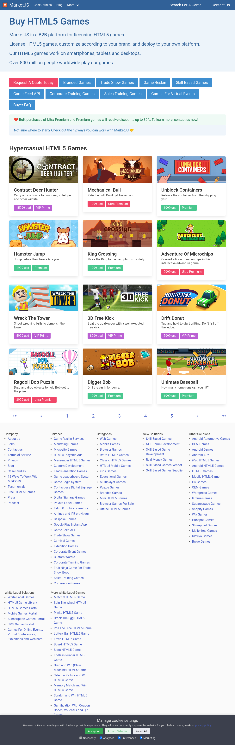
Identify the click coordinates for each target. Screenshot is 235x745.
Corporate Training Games (72, 93)
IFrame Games (202, 498)
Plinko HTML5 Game (68, 613)
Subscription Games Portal (26, 619)
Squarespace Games (206, 503)
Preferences (127, 738)
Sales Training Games (123, 93)
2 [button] (93, 416)
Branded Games (77, 82)
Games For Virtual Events (173, 93)
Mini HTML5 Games (113, 498)
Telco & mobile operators (71, 508)
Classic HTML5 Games (115, 460)
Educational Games (113, 476)
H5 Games (199, 482)
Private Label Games (68, 503)
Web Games (108, 439)
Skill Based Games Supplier (164, 470)
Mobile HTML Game (206, 476)
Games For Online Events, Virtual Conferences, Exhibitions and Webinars (25, 634)
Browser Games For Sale (117, 503)
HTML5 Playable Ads (68, 455)
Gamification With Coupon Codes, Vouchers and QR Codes (72, 710)
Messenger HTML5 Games (72, 460)
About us (14, 439)
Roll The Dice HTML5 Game (73, 628)
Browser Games (111, 449)
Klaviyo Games (202, 536)
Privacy (13, 460)
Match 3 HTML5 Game (69, 597)
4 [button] (145, 416)
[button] (14, 416)
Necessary (87, 738)
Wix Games (199, 514)
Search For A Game (185, 5)
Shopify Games (202, 509)
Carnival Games (65, 541)
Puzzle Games (110, 487)
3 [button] (119, 416)
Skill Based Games (192, 82)
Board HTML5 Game (68, 644)
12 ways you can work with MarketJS (101, 130)
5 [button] (171, 416)
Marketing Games (66, 444)
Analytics (107, 738)
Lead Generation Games (70, 471)
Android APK (200, 455)
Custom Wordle (64, 557)
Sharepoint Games (204, 525)
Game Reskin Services (69, 439)
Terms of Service (19, 455)
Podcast (13, 503)
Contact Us (221, 5)
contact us (182, 120)
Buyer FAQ (22, 105)
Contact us (15, 449)
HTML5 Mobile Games (115, 466)
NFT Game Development (162, 444)
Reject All (141, 731)
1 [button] (67, 416)
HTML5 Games (202, 471)
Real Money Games (159, 459)
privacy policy (203, 725)
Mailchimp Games (204, 531)
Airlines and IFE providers (71, 514)
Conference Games (67, 583)
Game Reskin (155, 82)
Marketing (148, 738)
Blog (59, 5)
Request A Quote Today (33, 82)
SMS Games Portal (21, 624)
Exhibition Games (66, 546)
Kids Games (108, 471)
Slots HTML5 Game (67, 650)
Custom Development (68, 466)
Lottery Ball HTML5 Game (71, 633)
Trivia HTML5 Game (67, 639)
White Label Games (21, 597)
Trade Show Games (117, 82)
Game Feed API (26, 93)
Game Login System (68, 482)
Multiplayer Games (113, 482)
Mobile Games (110, 444)
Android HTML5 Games (208, 466)
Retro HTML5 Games (114, 455)
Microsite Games (65, 449)
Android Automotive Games (211, 439)
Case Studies (43, 5)
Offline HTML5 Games (115, 509)
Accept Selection (118, 731)
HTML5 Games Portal (22, 608)
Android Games (202, 449)
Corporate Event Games (70, 551)
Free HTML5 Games (21, 492)
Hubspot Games (203, 520)
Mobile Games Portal (22, 613)
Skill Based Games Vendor (164, 465)
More (70, 5)
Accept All (94, 731)
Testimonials (16, 486)
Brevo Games (201, 541)
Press (11, 497)
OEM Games (200, 444)
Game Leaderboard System (72, 476)
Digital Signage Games (69, 497)
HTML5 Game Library (22, 602)
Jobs (11, 444)
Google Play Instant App (70, 524)
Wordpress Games (204, 493)
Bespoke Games (65, 519)
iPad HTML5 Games (206, 460)
